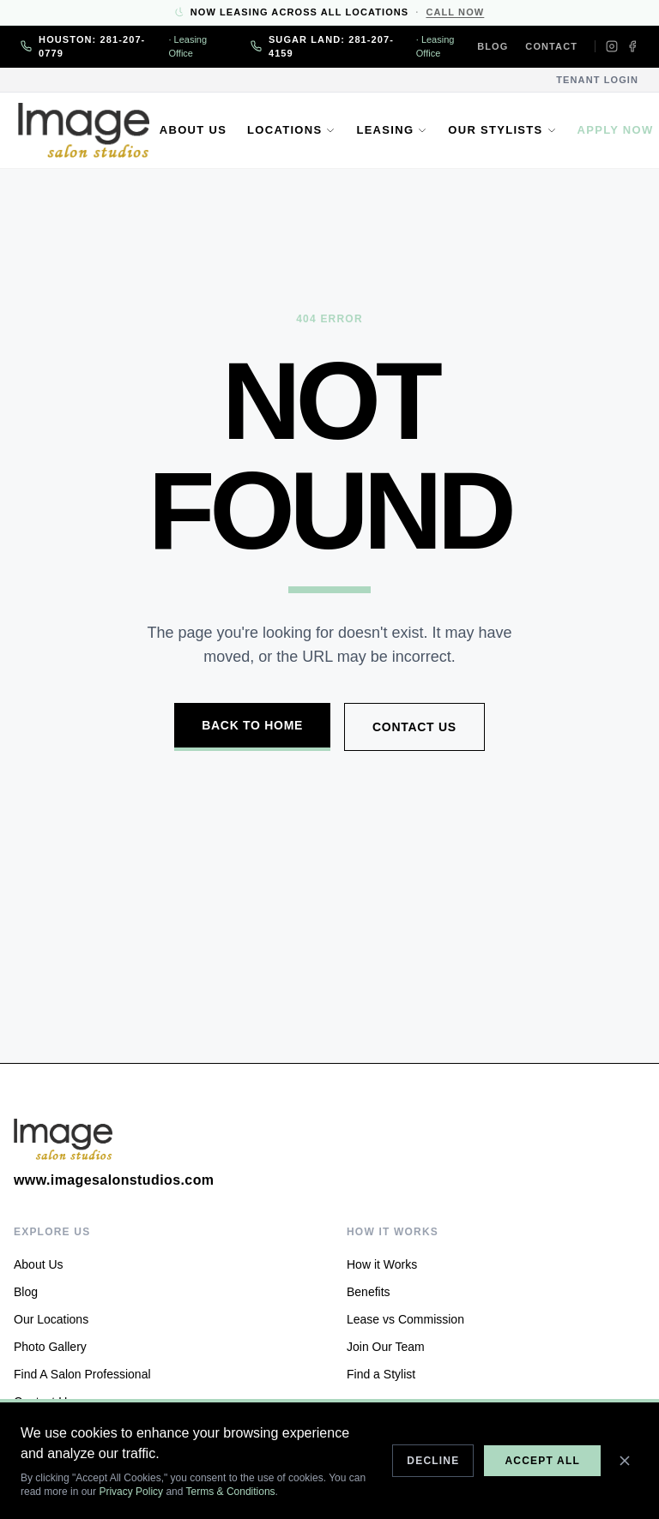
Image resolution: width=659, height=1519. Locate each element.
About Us (195, 129)
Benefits (368, 1292)
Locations (294, 129)
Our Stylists (504, 129)
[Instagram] (612, 46)
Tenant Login (597, 80)
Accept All (542, 1461)
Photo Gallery (50, 1347)
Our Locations (51, 1319)
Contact (551, 46)
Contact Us (414, 727)
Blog (492, 46)
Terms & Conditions (230, 1492)
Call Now (455, 12)
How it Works (382, 1264)
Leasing (394, 129)
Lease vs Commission (405, 1319)
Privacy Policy (131, 1492)
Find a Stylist (381, 1374)
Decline (433, 1461)
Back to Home (252, 725)
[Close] (624, 1460)
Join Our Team (386, 1347)
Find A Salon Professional (82, 1374)
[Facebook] (632, 46)
